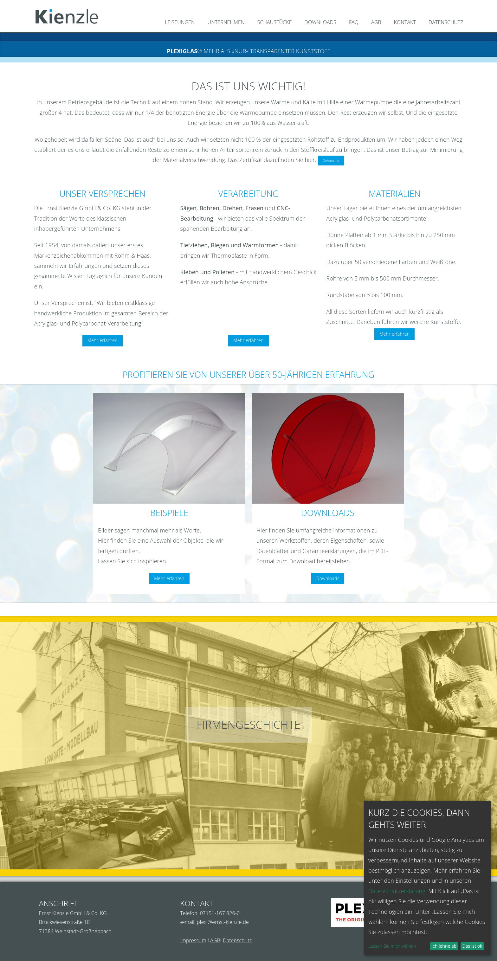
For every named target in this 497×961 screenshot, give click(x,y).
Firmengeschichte (248, 724)
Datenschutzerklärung (396, 891)
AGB (215, 940)
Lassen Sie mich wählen (392, 946)
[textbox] (169, 493)
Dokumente (331, 160)
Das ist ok (472, 946)
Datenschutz (237, 940)
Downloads (327, 578)
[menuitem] (177, 23)
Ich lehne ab (443, 946)
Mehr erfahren (102, 340)
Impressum (193, 940)
